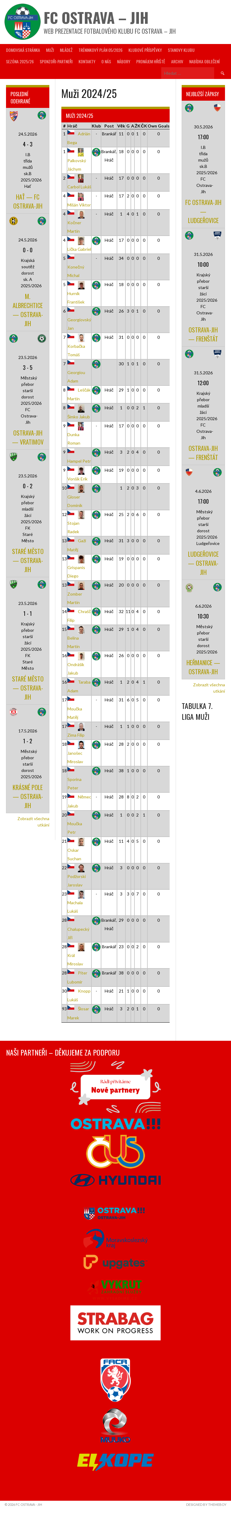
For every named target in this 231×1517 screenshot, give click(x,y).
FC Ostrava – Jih (96, 17)
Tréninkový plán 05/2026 (100, 50)
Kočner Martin (76, 222)
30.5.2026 (203, 126)
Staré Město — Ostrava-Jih (28, 560)
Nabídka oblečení (204, 61)
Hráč (72, 125)
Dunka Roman (76, 434)
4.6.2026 (203, 491)
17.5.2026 (27, 730)
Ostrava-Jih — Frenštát (203, 334)
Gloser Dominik (76, 496)
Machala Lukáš (76, 902)
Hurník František (76, 293)
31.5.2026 (203, 254)
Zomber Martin (76, 593)
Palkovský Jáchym (76, 160)
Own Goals (159, 125)
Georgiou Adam (76, 372)
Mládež (66, 50)
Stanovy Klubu (181, 50)
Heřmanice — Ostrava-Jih (203, 667)
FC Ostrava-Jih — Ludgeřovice (203, 211)
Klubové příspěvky (145, 50)
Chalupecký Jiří (78, 928)
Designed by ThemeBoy (206, 1504)
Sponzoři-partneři (56, 61)
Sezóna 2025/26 (20, 61)
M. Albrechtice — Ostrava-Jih (28, 310)
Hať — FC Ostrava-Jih (27, 201)
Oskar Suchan (76, 850)
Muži (50, 50)
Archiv (177, 61)
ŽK (137, 125)
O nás (106, 61)
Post (109, 125)
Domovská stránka (23, 50)
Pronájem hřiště (150, 61)
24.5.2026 (27, 134)
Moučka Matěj (74, 708)
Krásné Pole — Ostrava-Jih (28, 796)
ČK (144, 125)
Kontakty (87, 61)
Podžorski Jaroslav (76, 876)
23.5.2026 (27, 357)
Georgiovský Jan (79, 319)
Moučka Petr (74, 823)
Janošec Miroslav (76, 752)
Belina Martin (76, 638)
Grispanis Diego (76, 567)
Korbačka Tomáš (76, 346)
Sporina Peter (74, 779)
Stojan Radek (76, 523)
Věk (121, 125)
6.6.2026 (203, 606)
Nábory (123, 61)
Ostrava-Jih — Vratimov (28, 437)
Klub (96, 125)
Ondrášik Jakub (76, 664)
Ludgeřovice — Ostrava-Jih (203, 563)
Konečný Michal (75, 267)
